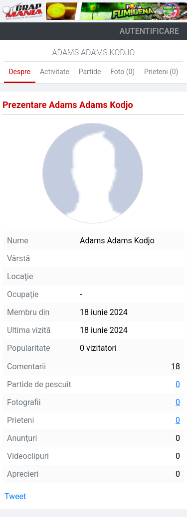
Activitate (54, 72)
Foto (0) (122, 72)
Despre (19, 72)
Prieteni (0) (161, 72)
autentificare (149, 31)
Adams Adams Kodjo (93, 52)
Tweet (15, 496)
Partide (90, 72)
